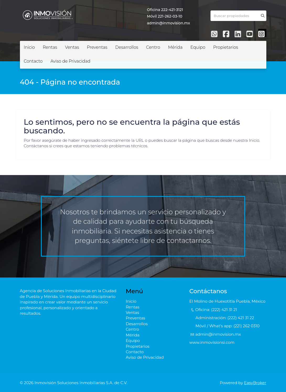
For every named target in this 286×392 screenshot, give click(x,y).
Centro (153, 47)
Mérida (175, 47)
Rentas (50, 47)
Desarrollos (126, 47)
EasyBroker (255, 382)
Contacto (33, 61)
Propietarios (225, 47)
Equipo (197, 47)
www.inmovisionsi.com (211, 342)
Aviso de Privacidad (70, 61)
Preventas (97, 47)
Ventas (72, 47)
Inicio (29, 47)
